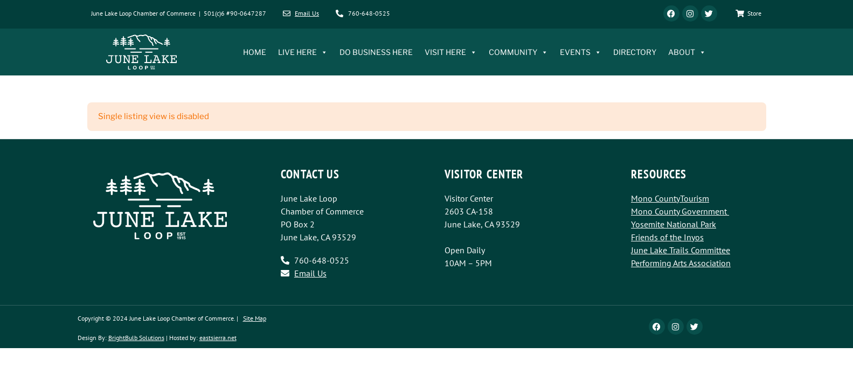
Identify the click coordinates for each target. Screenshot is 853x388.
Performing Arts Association (681, 263)
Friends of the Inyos (667, 237)
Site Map (254, 318)
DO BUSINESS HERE (376, 52)
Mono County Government (679, 211)
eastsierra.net (218, 338)
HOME (254, 52)
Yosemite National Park (673, 224)
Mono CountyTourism (670, 198)
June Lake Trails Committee (680, 250)
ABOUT (687, 52)
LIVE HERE (303, 52)
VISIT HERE (451, 52)
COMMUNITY (518, 52)
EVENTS (580, 52)
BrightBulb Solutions (136, 338)
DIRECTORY (634, 52)
